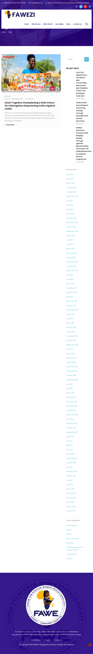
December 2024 (72, 222)
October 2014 (71, 498)
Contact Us (77, 24)
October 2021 (71, 305)
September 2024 (72, 231)
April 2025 (69, 209)
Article (68, 530)
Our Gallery (59, 24)
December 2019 (71, 367)
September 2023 (72, 271)
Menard (7, 99)
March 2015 (70, 489)
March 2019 (70, 393)
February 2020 (71, 358)
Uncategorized (71, 554)
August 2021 (70, 314)
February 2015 (71, 493)
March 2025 (70, 214)
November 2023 (72, 262)
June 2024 (70, 244)
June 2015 (69, 485)
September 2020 (72, 345)
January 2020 (71, 362)
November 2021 (71, 301)
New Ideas (69, 543)
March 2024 (70, 249)
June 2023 (69, 279)
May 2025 (69, 205)
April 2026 (69, 179)
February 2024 (71, 253)
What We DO (48, 24)
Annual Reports (71, 525)
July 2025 (69, 201)
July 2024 (69, 240)
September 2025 (72, 196)
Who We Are (36, 24)
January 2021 (70, 332)
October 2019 (71, 375)
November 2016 (71, 458)
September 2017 (72, 432)
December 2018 (71, 402)
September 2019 (72, 380)
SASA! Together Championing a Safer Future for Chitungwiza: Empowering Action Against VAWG (30, 105)
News (68, 24)
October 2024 (71, 227)
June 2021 (69, 319)
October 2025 (71, 192)
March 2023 (70, 284)
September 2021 (72, 310)
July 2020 (69, 349)
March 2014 (70, 502)
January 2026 (71, 188)
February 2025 (71, 218)
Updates (69, 559)
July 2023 (69, 275)
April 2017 (69, 450)
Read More (10, 125)
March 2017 (70, 454)
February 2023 (71, 288)
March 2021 (70, 323)
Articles (69, 534)
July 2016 (69, 467)
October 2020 (71, 340)
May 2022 (69, 297)
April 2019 (69, 388)
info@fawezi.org (36, 3)
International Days (72, 539)
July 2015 (69, 480)
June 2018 (69, 419)
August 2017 (70, 437)
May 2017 (69, 445)
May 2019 (69, 384)
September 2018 (72, 415)
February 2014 (71, 506)
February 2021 (71, 327)
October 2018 (71, 410)
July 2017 (69, 441)
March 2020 (70, 354)
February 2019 (71, 397)
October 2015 (71, 476)
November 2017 (71, 423)
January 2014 (71, 511)
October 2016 (71, 463)
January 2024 (71, 257)
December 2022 (72, 292)
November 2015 (71, 471)
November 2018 (71, 406)
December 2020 (72, 336)
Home (26, 24)
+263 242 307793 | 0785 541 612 (15, 3)
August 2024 (70, 236)
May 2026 (69, 174)
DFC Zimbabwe (36, 640)
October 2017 (71, 428)
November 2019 (71, 371)
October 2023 (71, 266)
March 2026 (70, 183)
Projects (47, 640)
